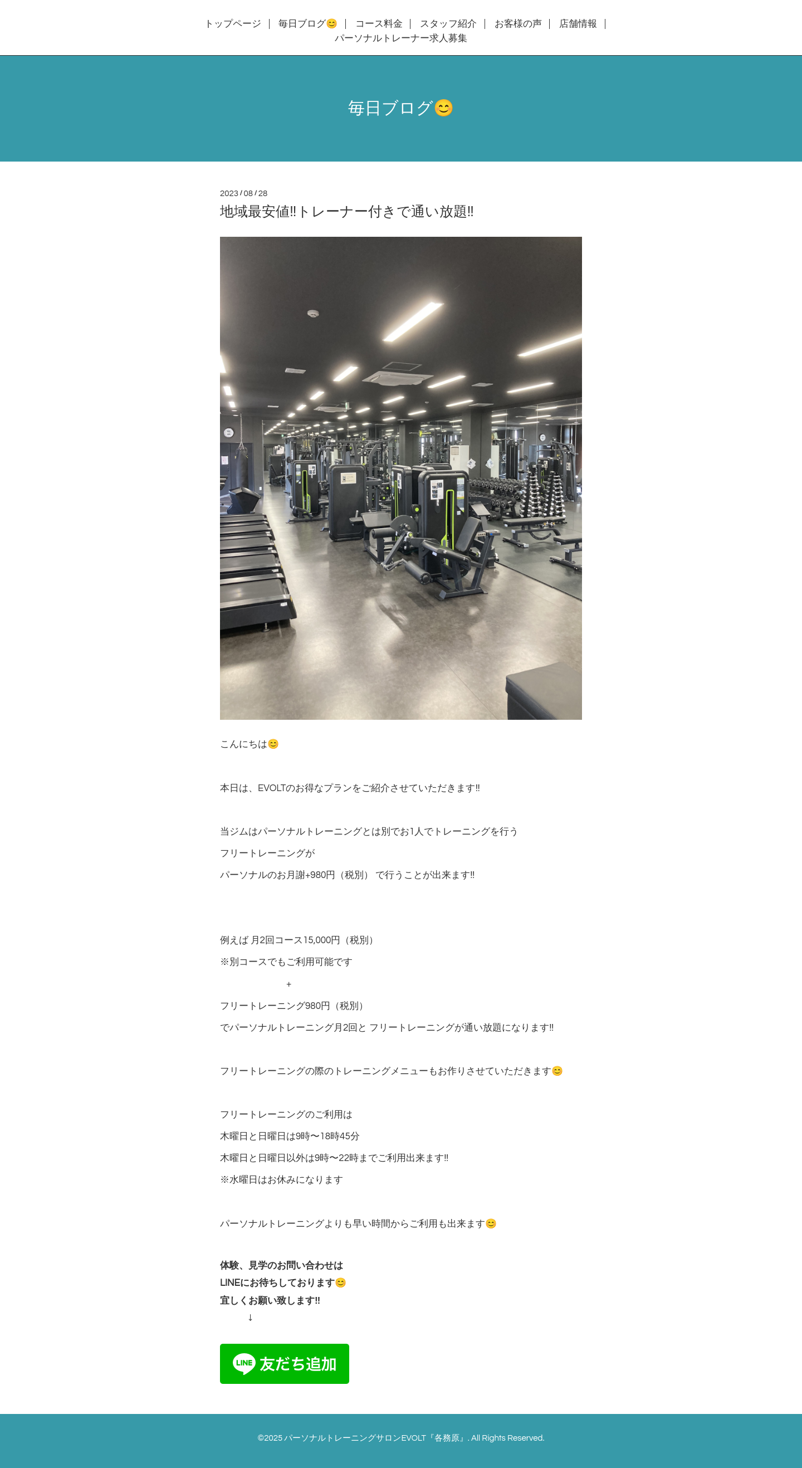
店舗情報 (578, 24)
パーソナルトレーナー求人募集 (401, 38)
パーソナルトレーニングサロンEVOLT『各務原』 (375, 1438)
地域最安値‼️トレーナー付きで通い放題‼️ (347, 211)
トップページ (232, 24)
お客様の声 (518, 24)
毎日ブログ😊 (308, 24)
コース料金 (379, 24)
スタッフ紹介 (448, 24)
